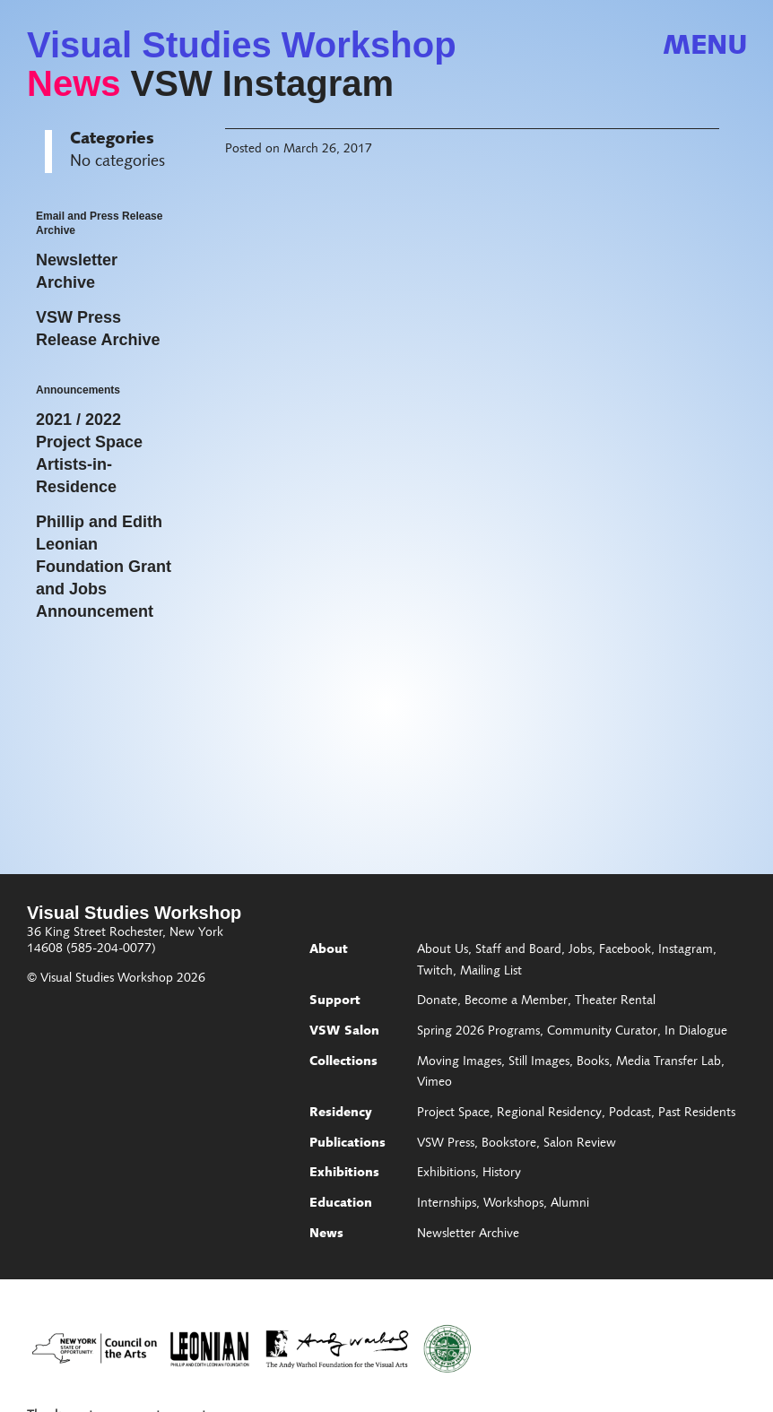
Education (340, 1204)
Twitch (435, 972)
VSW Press (445, 1144)
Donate (437, 1001)
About (328, 950)
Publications (347, 1144)
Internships (446, 1204)
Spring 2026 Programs (478, 1032)
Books (593, 1062)
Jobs (580, 950)
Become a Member (516, 1001)
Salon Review (579, 1144)
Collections (343, 1062)
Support (334, 1001)
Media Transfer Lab (668, 1062)
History (501, 1173)
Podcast (630, 1113)
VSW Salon (344, 1032)
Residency (340, 1113)
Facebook (625, 950)
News (74, 83)
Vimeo (434, 1083)
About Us (442, 950)
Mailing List (491, 972)
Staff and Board (518, 950)
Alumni (570, 1204)
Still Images (538, 1062)
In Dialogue (695, 1032)
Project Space (453, 1113)
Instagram (685, 950)
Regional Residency (549, 1113)
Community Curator (602, 1032)
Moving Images (459, 1062)
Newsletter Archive (468, 1234)
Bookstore (509, 1144)
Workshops (513, 1204)
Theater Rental (615, 1001)
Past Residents (696, 1113)
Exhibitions (344, 1173)
